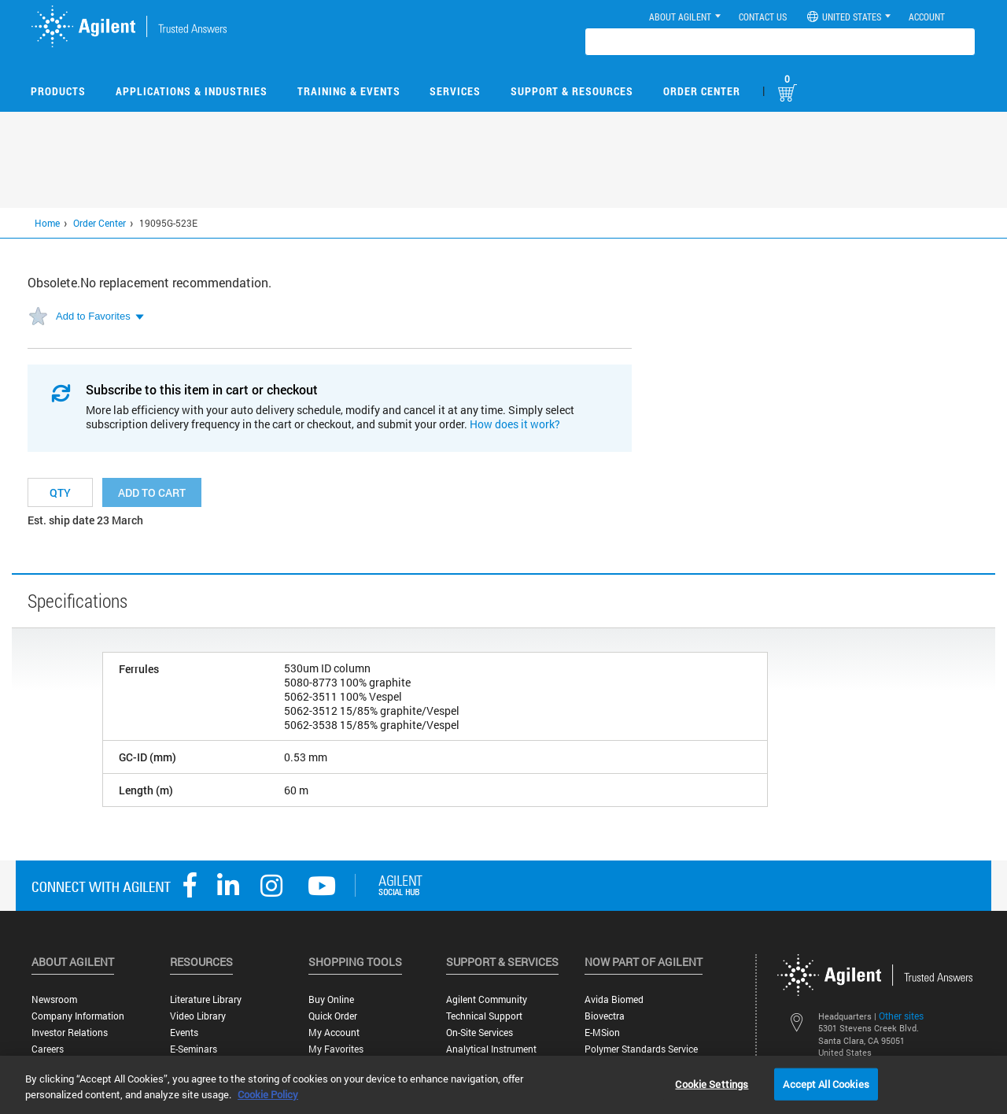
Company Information (77, 1016)
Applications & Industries (191, 90)
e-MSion (602, 1032)
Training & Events (348, 90)
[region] (503, 1085)
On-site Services (479, 1032)
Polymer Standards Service (641, 1049)
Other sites (901, 1015)
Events (184, 1032)
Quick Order (332, 1016)
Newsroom (54, 999)
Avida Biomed (614, 999)
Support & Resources (572, 90)
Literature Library (206, 999)
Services (455, 90)
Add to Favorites (93, 316)
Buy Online (331, 999)
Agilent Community (486, 999)
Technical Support (484, 1016)
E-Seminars (193, 1049)
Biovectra (605, 1016)
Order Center (701, 90)
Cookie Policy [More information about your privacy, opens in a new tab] (268, 1094)
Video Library (198, 1016)
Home (47, 223)
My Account (334, 1032)
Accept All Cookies (826, 1083)
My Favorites (335, 1049)
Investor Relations (69, 1032)
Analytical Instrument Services (491, 1055)
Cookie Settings (711, 1083)
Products (58, 90)
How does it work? (515, 423)
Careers (47, 1049)
